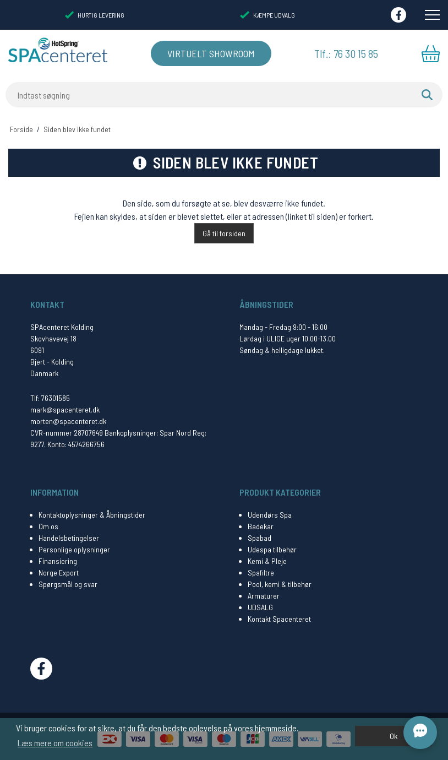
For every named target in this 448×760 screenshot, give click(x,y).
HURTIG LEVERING (94, 15)
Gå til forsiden (224, 233)
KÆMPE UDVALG (267, 15)
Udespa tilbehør (272, 549)
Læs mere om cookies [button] (55, 742)
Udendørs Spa (270, 514)
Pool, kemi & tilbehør (280, 584)
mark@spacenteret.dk (65, 409)
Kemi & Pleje (267, 561)
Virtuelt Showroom (211, 53)
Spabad (259, 537)
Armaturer (264, 595)
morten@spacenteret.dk (68, 421)
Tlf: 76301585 (50, 398)
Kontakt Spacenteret (279, 618)
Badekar (261, 526)
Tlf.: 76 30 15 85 (346, 53)
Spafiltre (261, 572)
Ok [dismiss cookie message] (393, 736)
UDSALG (260, 607)
